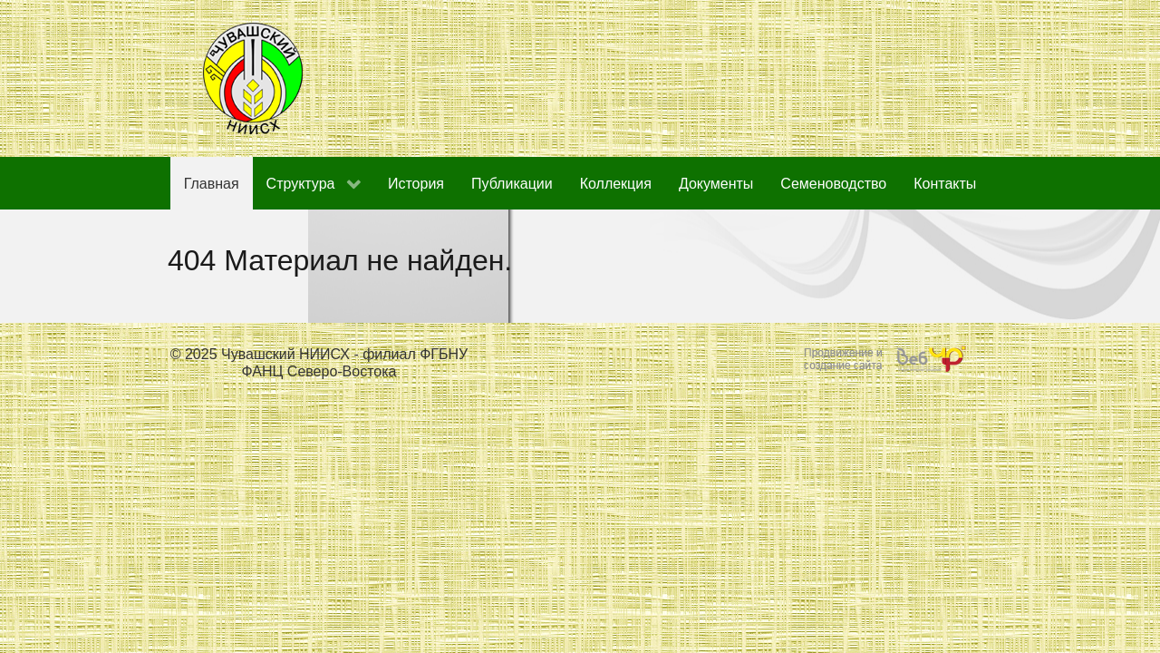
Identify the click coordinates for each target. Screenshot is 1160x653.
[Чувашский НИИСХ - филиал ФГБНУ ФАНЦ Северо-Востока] (253, 77)
